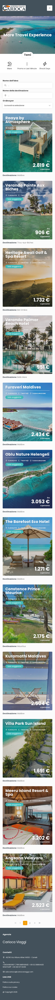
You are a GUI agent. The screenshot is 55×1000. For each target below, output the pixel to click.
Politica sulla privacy (11, 982)
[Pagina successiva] (35, 923)
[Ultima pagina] (39, 923)
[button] (27, 105)
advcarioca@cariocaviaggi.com (19, 972)
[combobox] (27, 95)
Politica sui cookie (10, 987)
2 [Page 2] (29, 923)
